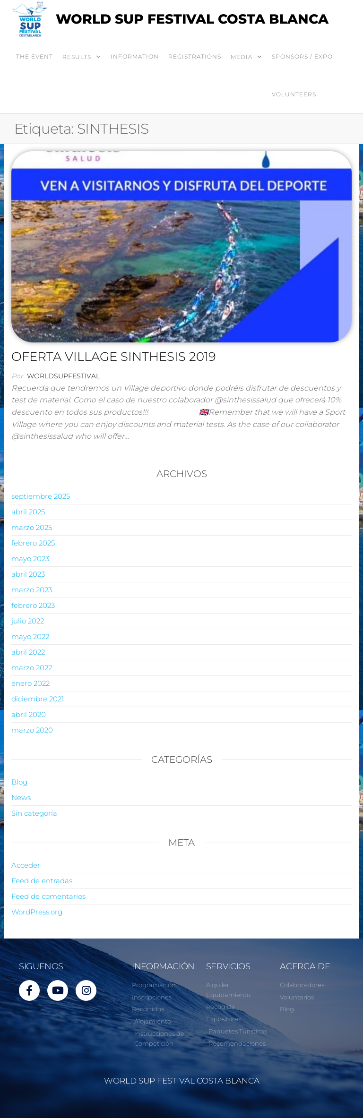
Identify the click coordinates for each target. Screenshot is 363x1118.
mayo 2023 (30, 558)
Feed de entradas (41, 880)
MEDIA (241, 56)
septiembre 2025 (40, 496)
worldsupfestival (63, 376)
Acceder (25, 865)
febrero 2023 (33, 605)
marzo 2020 (32, 729)
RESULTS (76, 56)
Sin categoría (34, 813)
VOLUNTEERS (294, 94)
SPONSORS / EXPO (302, 56)
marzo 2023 (31, 589)
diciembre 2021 (37, 698)
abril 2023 (28, 574)
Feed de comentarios (48, 896)
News (21, 797)
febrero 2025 (33, 542)
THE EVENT (34, 56)
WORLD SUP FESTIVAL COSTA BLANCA (192, 19)
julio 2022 (27, 620)
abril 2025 (28, 511)
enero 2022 (30, 683)
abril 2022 (28, 652)
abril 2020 (28, 714)
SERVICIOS (228, 966)
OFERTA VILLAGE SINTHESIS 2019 (113, 356)
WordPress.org (36, 911)
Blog (19, 781)
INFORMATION (135, 56)
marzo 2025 (31, 527)
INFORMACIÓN (163, 966)
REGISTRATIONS (194, 56)
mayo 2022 (30, 636)
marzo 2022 (31, 667)
